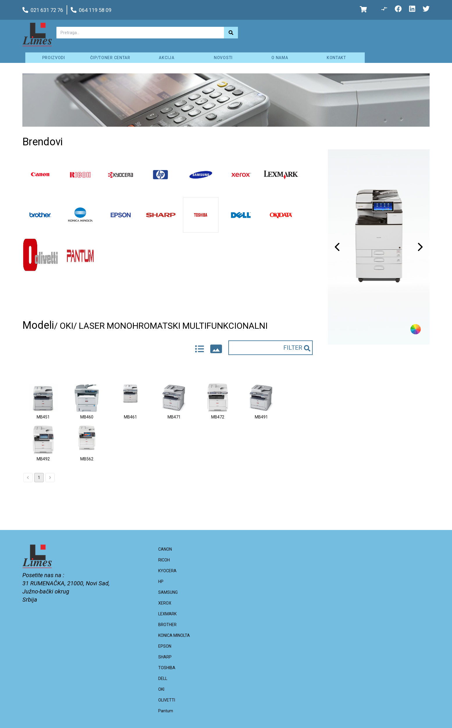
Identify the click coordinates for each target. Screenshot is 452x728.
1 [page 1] (39, 477)
